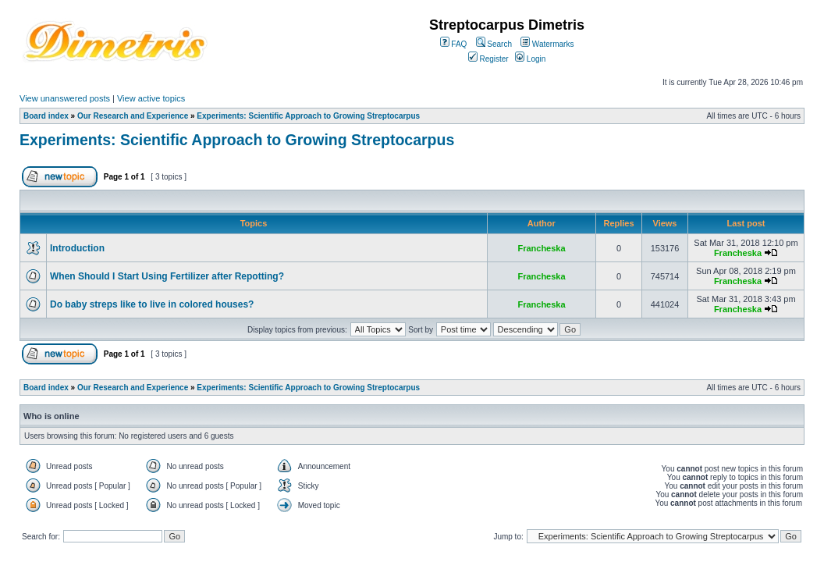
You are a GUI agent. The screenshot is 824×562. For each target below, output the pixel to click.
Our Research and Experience (132, 116)
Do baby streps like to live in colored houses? (152, 304)
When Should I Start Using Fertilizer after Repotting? (167, 276)
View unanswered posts (65, 98)
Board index (46, 116)
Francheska (541, 248)
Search (494, 44)
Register (488, 59)
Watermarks (547, 44)
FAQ (453, 44)
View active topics (151, 98)
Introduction (77, 248)
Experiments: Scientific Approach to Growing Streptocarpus (308, 116)
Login (530, 59)
